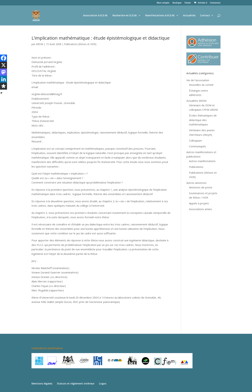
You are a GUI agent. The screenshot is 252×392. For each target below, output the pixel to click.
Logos (102, 383)
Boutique (177, 3)
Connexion (215, 3)
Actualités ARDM (196, 100)
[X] (3, 65)
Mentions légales (41, 383)
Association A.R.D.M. (95, 15)
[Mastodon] (3, 72)
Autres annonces (196, 183)
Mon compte (163, 3)
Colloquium (195, 140)
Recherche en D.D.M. (125, 15)
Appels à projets (199, 203)
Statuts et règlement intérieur (75, 383)
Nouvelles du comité (201, 84)
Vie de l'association (197, 80)
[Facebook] (3, 58)
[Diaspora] (3, 86)
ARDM (39, 44)
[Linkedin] (3, 79)
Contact (205, 15)
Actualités (189, 15)
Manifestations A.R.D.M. (160, 15)
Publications (196, 167)
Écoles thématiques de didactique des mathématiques (203, 120)
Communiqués (197, 146)
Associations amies (200, 209)
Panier (188, 3)
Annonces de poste (200, 187)
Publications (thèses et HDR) (80, 44)
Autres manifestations (202, 161)
